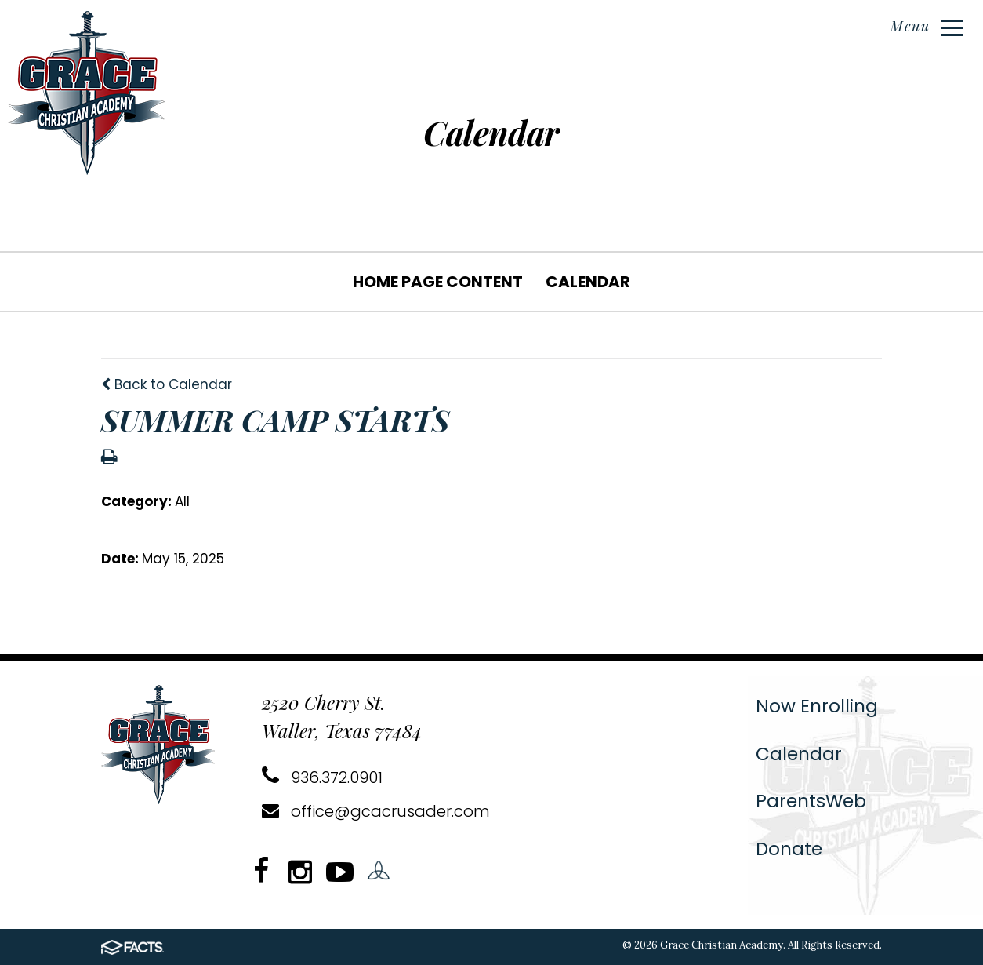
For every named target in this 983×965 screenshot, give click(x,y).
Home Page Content (438, 282)
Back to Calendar (166, 384)
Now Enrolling (817, 706)
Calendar (588, 282)
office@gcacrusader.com (376, 811)
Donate (789, 848)
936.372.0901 (322, 777)
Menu (927, 25)
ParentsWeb (811, 801)
